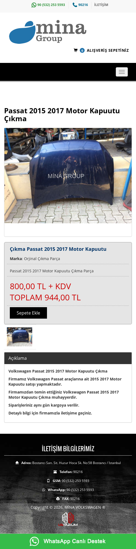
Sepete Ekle (28, 313)
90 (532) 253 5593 (47, 4)
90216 (79, 4)
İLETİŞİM (101, 4)
